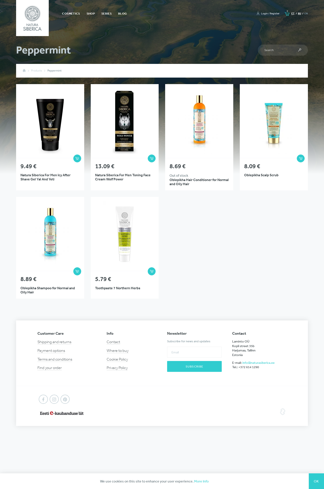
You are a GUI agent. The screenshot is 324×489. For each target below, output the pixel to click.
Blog (122, 13)
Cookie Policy (117, 359)
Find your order (49, 367)
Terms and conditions (54, 359)
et (293, 13)
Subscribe (194, 366)
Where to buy (118, 350)
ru (299, 13)
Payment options (51, 350)
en (306, 13)
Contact (113, 341)
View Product (50, 137)
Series (106, 13)
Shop (91, 13)
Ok (316, 481)
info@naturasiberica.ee (258, 363)
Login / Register (270, 13)
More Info (201, 481)
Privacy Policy (117, 367)
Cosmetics (71, 13)
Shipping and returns (54, 341)
